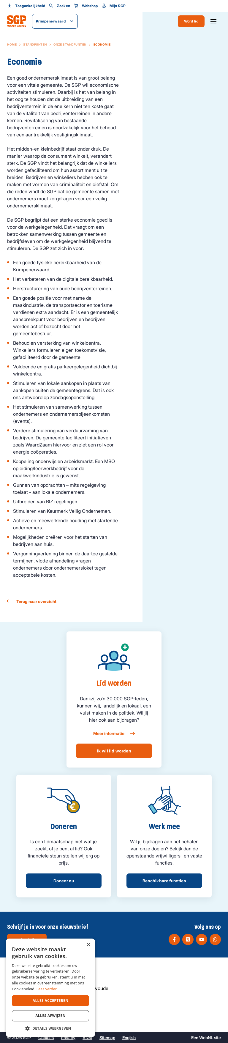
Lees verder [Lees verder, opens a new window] (47, 989)
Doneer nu (63, 880)
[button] (50, 1028)
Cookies (46, 1037)
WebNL (206, 1037)
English (129, 1037)
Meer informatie (113, 733)
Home (12, 44)
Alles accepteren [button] (51, 1000)
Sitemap (107, 1037)
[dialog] (50, 988)
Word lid (191, 21)
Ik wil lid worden (114, 750)
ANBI (87, 1037)
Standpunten (35, 44)
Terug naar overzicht (31, 601)
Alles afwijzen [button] (50, 1015)
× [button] (88, 945)
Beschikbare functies (164, 880)
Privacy (68, 1037)
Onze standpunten (69, 44)
